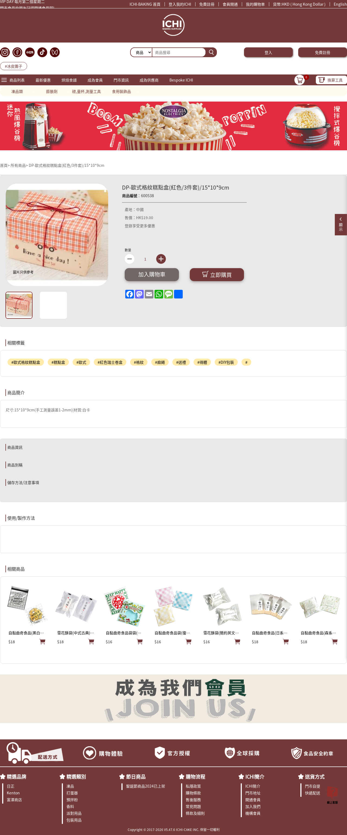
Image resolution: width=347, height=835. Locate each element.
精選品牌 (16, 776)
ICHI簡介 (254, 776)
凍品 (70, 786)
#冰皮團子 (13, 66)
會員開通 (230, 4)
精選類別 (76, 776)
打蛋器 (72, 792)
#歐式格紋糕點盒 (25, 362)
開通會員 (253, 799)
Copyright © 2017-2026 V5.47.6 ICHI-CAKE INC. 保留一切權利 (174, 829)
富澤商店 (14, 799)
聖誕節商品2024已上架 (145, 786)
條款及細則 (195, 813)
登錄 (128, 225)
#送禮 (181, 362)
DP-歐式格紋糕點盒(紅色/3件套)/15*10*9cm (66, 165)
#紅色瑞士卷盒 (110, 362)
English (340, 4)
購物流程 (195, 776)
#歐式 (81, 362)
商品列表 (17, 80)
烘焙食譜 (69, 80)
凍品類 (17, 91)
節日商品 (136, 776)
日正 (10, 786)
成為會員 (95, 80)
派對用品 (74, 813)
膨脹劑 (51, 91)
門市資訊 (121, 80)
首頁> (5, 165)
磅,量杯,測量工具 (86, 91)
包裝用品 (74, 820)
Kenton (13, 792)
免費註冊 (206, 4)
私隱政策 (193, 786)
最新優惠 (43, 80)
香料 (70, 806)
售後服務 (193, 799)
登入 (268, 52)
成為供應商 (149, 80)
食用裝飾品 (121, 91)
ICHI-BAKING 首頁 (145, 4)
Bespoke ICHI (181, 80)
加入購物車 (151, 274)
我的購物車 (255, 4)
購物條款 (193, 792)
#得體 (202, 362)
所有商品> (19, 165)
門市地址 (253, 792)
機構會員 (253, 813)
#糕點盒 (58, 362)
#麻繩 (160, 362)
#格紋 (139, 362)
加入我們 (253, 806)
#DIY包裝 (226, 362)
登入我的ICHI (180, 4)
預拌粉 (72, 799)
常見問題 (193, 806)
